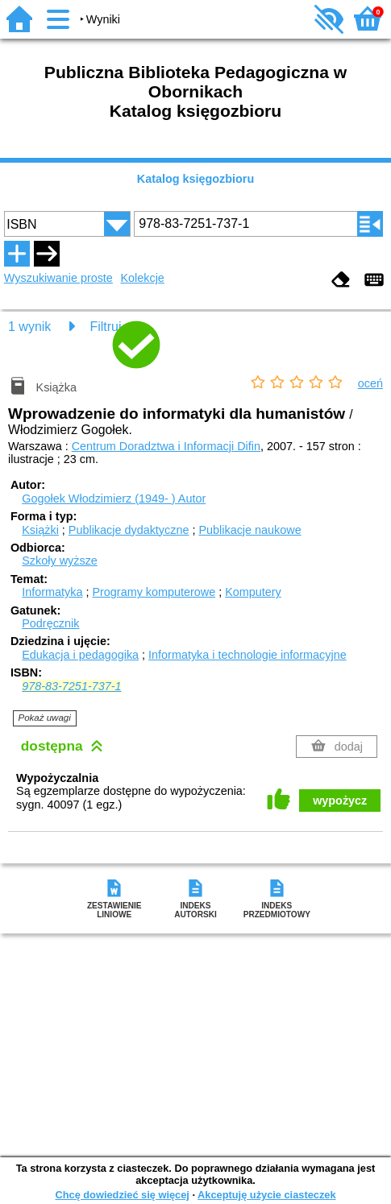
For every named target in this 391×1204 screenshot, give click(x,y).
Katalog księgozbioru (196, 178)
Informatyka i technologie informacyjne (247, 654)
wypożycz (340, 800)
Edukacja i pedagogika (80, 654)
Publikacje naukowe (249, 529)
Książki (40, 529)
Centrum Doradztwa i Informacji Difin (166, 446)
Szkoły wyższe (60, 560)
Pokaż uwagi (45, 717)
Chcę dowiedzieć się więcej (122, 1195)
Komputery (253, 591)
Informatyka (52, 591)
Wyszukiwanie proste (58, 277)
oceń (370, 383)
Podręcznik (50, 623)
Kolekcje (142, 277)
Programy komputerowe (153, 591)
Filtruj (105, 326)
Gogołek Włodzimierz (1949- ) (114, 498)
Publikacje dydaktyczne (129, 529)
